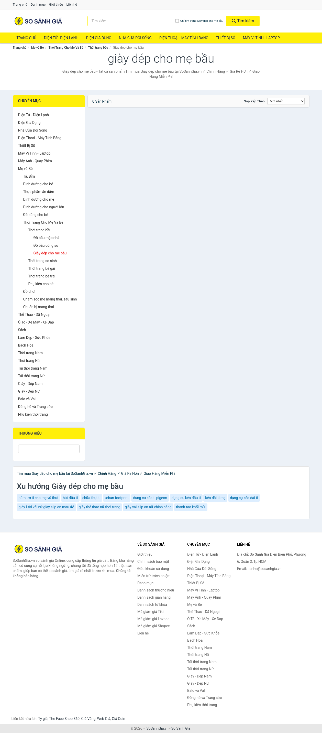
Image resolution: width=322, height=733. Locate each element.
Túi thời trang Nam (33, 368)
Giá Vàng (88, 719)
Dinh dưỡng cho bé (38, 184)
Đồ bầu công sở (46, 245)
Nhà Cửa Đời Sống (135, 38)
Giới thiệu (56, 4)
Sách (22, 330)
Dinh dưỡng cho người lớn (43, 207)
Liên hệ (71, 4)
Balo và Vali (27, 399)
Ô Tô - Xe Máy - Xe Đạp (36, 322)
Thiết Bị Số (225, 38)
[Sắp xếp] (286, 101)
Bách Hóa (26, 345)
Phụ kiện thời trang (33, 414)
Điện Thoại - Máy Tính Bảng (183, 38)
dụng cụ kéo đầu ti (186, 498)
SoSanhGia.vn (157, 728)
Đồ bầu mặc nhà (46, 238)
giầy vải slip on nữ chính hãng (148, 507)
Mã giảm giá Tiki (150, 612)
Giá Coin (118, 719)
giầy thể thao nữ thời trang (99, 507)
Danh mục (38, 4)
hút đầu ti (70, 498)
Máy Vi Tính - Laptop (261, 38)
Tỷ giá (43, 719)
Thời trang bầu (98, 47)
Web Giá (103, 719)
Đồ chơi (29, 291)
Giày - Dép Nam (30, 384)
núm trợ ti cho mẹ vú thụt (39, 498)
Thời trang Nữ (29, 361)
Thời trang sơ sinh (42, 261)
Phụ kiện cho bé (41, 284)
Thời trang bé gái (41, 268)
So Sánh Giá (181, 728)
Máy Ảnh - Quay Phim (35, 161)
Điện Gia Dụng (98, 38)
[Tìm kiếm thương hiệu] (131, 21)
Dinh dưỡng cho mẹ (38, 199)
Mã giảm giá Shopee (153, 626)
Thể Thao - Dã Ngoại (34, 314)
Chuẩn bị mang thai (38, 307)
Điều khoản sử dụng (153, 569)
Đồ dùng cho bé (35, 215)
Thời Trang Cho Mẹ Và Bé (66, 47)
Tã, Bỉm (29, 176)
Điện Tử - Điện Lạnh (61, 38)
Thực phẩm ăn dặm (38, 192)
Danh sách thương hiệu (155, 590)
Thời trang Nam (30, 353)
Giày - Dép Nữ (29, 391)
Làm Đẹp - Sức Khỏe (34, 338)
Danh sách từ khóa (152, 604)
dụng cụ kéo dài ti (244, 498)
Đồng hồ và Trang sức (35, 407)
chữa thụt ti (91, 498)
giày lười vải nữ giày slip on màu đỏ (46, 507)
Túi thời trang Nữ (31, 376)
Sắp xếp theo (254, 101)
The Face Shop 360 (64, 719)
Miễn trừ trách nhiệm (153, 576)
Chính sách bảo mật (153, 561)
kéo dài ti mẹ (215, 498)
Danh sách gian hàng (154, 597)
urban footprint (117, 498)
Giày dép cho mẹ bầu (50, 253)
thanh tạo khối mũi (191, 507)
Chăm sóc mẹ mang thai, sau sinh (50, 299)
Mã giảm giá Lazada (153, 619)
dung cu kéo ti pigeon (150, 498)
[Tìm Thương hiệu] (49, 449)
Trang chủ (20, 4)
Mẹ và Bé (37, 47)
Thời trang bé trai (41, 276)
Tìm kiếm (243, 20)
